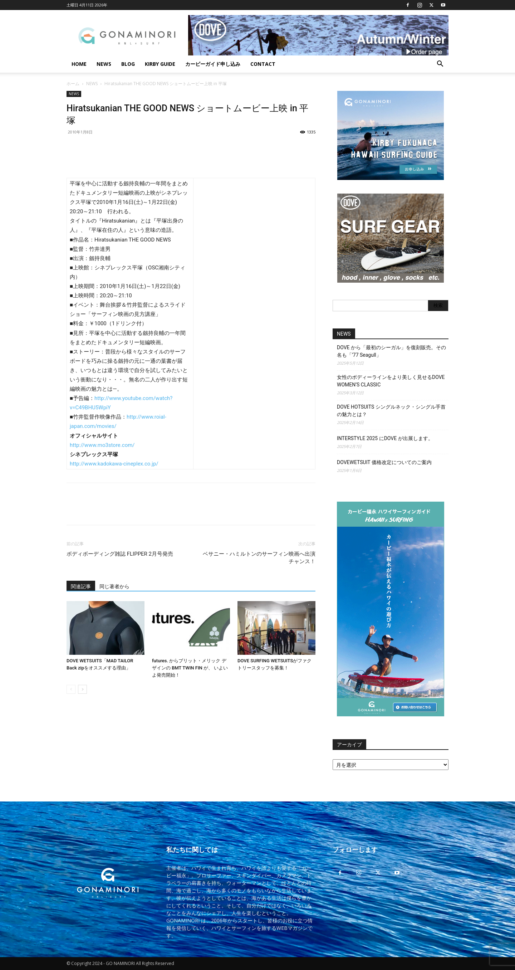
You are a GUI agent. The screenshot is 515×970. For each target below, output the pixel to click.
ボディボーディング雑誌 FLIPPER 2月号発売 (120, 554)
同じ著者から (114, 586)
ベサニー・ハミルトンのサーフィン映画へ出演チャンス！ (259, 558)
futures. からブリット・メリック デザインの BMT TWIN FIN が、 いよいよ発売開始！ (190, 668)
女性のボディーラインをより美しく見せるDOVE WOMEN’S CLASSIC (391, 380)
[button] (439, 64)
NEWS (104, 63)
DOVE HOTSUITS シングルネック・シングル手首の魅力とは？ (391, 410)
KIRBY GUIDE (160, 63)
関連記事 (81, 586)
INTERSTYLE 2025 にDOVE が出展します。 (385, 438)
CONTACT (262, 63)
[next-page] (82, 689)
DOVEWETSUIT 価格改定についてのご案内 (384, 462)
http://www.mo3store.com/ (102, 445)
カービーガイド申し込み (212, 63)
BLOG (128, 63)
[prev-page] (71, 689)
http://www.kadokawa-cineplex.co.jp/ (114, 463)
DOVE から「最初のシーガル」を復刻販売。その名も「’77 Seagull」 (391, 351)
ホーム (73, 84)
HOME (79, 63)
